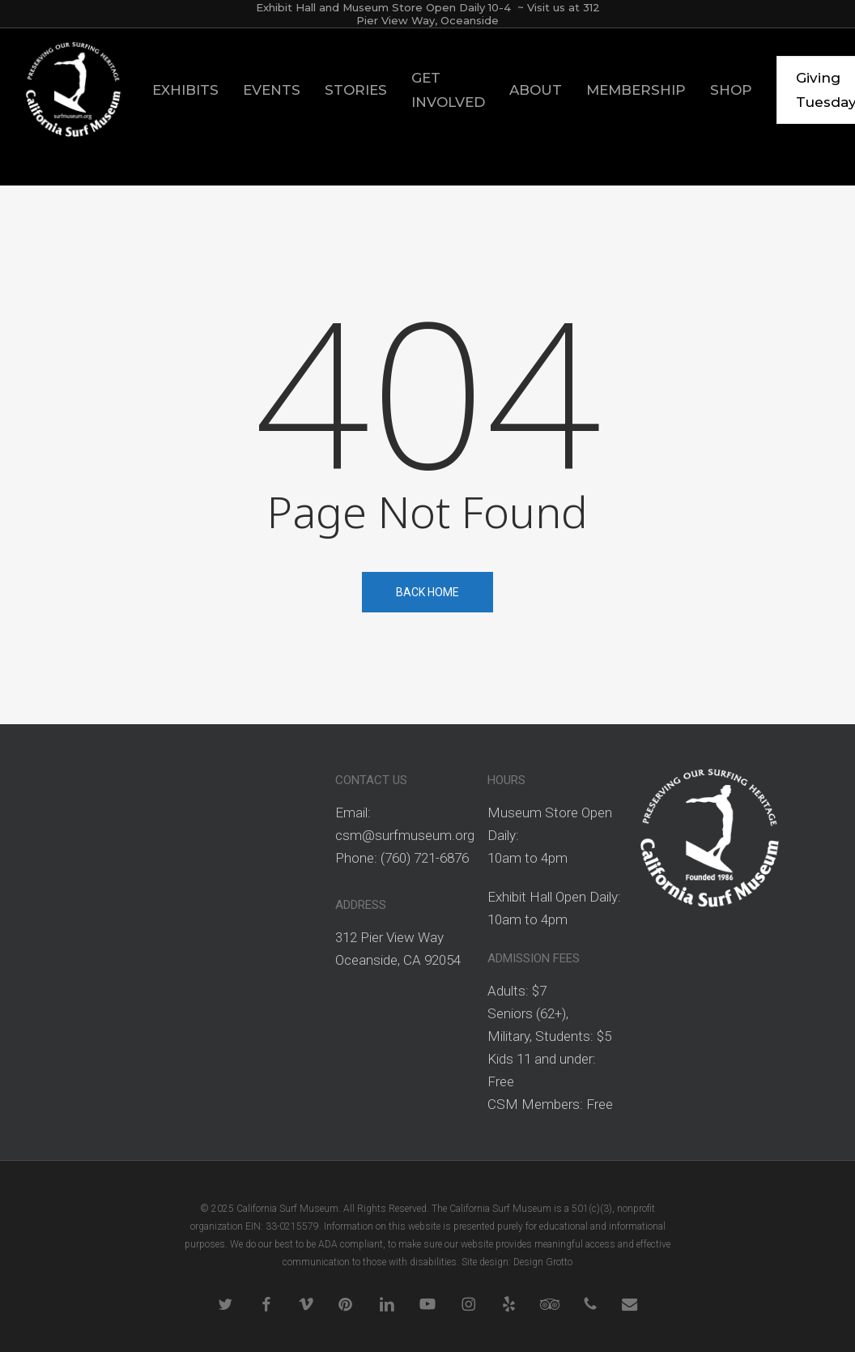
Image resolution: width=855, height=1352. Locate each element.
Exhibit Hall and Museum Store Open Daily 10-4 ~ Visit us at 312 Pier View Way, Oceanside (428, 14)
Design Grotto (542, 1262)
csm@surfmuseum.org (404, 835)
